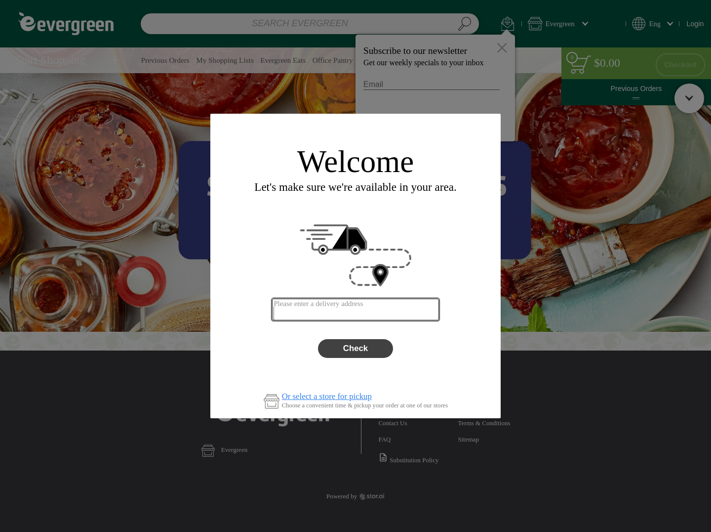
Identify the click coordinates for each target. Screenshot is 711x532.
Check (355, 348)
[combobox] (355, 309)
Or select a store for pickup (327, 397)
